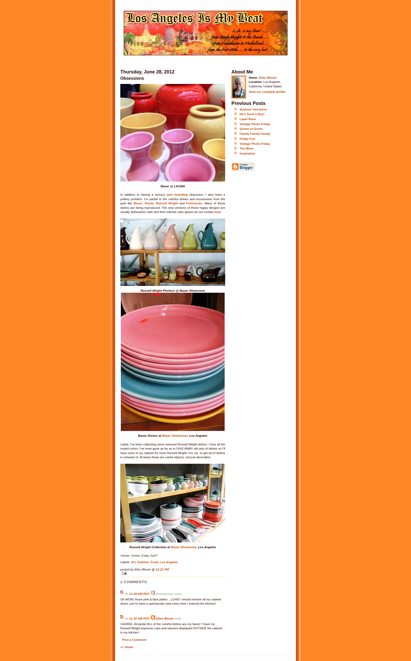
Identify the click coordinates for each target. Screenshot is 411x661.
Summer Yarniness (253, 109)
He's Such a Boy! (252, 114)
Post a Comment (134, 639)
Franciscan (194, 203)
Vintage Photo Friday (255, 124)
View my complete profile (267, 91)
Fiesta (149, 203)
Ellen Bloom (165, 618)
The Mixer (247, 148)
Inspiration (247, 153)
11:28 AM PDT (139, 593)
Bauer (138, 203)
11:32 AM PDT (139, 618)
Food (154, 562)
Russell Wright (167, 203)
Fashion (143, 562)
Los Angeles (169, 562)
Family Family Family (255, 133)
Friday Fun (247, 138)
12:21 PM (162, 569)
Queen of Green (251, 128)
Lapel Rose (248, 119)
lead (217, 212)
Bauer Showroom (175, 435)
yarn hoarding (177, 194)
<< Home (126, 647)
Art (133, 562)
